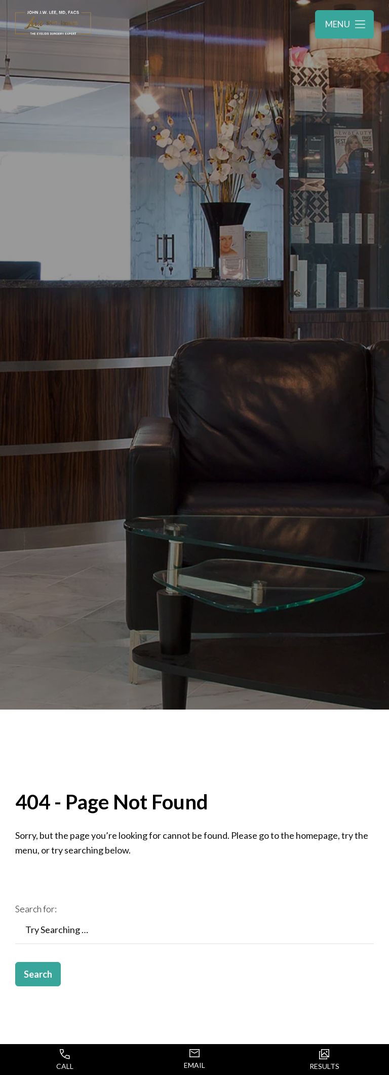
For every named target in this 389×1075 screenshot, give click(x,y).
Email (194, 1059)
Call (64, 1059)
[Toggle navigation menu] (344, 24)
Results (324, 1059)
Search (38, 974)
